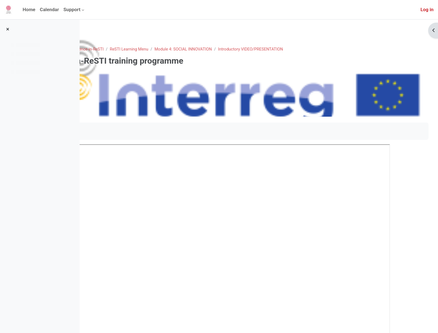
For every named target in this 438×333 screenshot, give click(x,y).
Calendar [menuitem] (49, 9)
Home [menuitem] (29, 9)
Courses (120, 49)
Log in (427, 9)
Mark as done (108, 131)
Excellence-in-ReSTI (153, 49)
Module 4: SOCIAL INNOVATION (252, 49)
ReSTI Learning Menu (197, 49)
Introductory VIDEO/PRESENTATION (322, 49)
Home (101, 49)
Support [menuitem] (71, 9)
